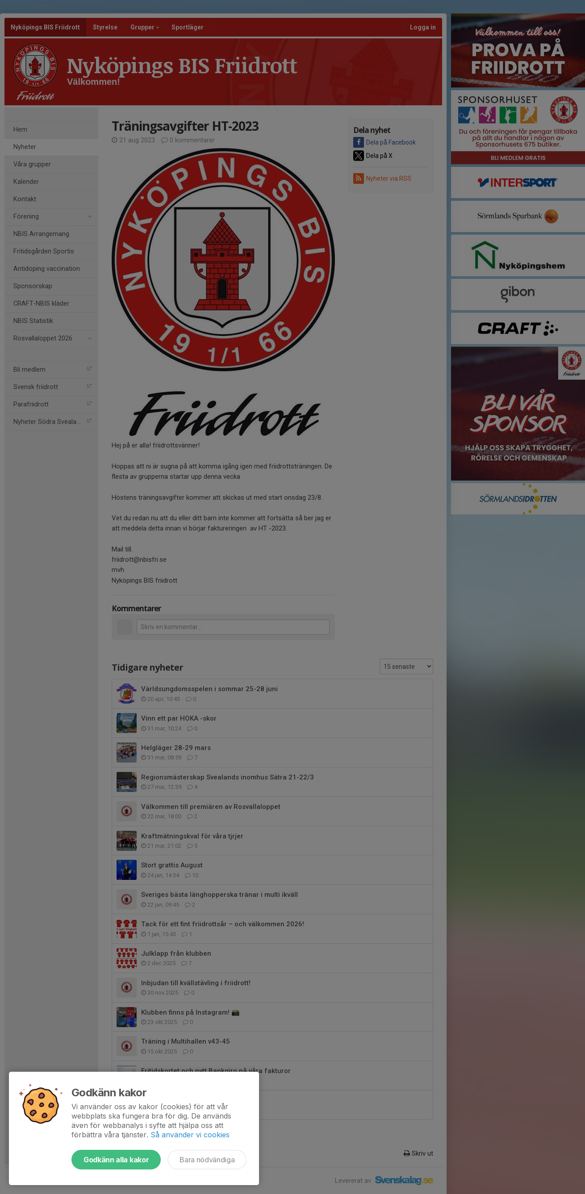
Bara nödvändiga (207, 1159)
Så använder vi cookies (190, 1134)
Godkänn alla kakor (116, 1159)
